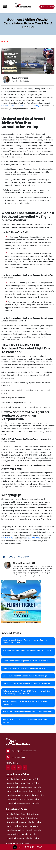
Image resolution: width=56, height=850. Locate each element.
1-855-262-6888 (47, 7)
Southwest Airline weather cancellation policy (20, 106)
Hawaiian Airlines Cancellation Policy (23, 822)
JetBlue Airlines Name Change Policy (23, 791)
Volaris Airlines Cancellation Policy (22, 838)
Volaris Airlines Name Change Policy (23, 803)
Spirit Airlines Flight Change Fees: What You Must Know (25, 661)
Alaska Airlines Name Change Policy (23, 779)
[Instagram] (19, 767)
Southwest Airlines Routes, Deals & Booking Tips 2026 (24, 668)
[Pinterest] (25, 767)
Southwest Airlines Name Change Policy (25, 795)
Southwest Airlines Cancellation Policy (24, 830)
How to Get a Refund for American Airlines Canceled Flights (27, 712)
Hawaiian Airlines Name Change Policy (24, 787)
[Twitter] (13, 767)
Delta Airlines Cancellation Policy (22, 818)
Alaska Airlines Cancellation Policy (22, 814)
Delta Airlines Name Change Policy (22, 783)
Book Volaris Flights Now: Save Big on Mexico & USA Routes (26, 683)
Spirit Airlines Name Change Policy (22, 799)
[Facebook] (8, 767)
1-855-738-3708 (33, 538)
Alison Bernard (21, 563)
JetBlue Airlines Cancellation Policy (23, 826)
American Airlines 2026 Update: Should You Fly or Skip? (25, 676)
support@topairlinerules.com (24, 751)
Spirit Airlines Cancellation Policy (21, 834)
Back (4, 41)
